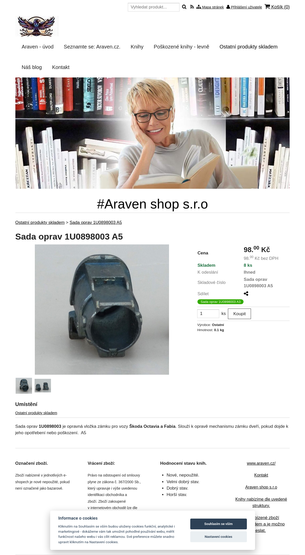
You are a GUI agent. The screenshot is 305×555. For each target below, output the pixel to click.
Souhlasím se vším (218, 524)
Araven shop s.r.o (261, 487)
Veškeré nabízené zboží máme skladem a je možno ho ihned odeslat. (259, 524)
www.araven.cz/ (261, 463)
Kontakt (261, 475)
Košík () (277, 7)
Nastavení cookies (218, 537)
